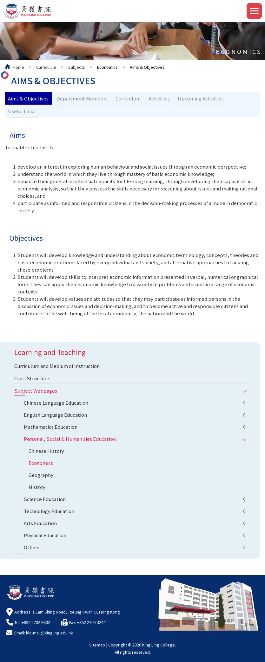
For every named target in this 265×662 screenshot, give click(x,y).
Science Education (45, 499)
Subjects (76, 67)
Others (31, 547)
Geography (41, 475)
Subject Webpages (35, 390)
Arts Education (40, 523)
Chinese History (46, 450)
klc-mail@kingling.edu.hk (49, 633)
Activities (159, 98)
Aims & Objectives (28, 98)
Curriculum (46, 67)
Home (18, 67)
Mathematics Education (50, 426)
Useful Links (22, 111)
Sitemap (97, 645)
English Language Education (55, 414)
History (37, 487)
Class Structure (31, 378)
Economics (41, 463)
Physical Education (45, 535)
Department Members (82, 98)
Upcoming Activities (201, 98)
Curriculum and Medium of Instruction (57, 366)
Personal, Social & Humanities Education (70, 438)
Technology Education (49, 511)
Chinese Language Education (56, 402)
